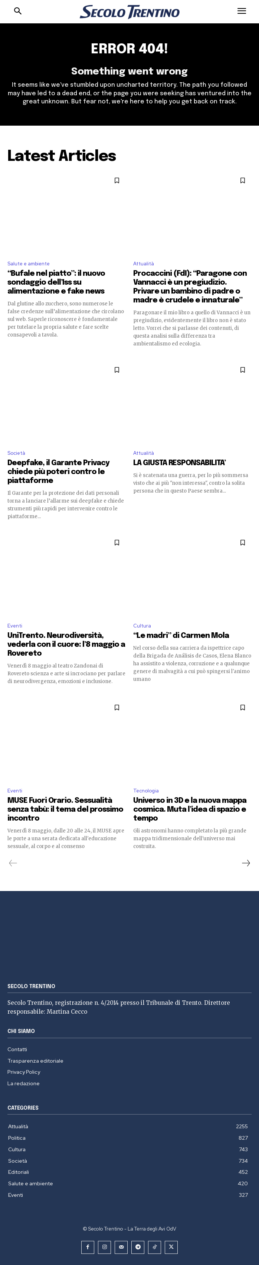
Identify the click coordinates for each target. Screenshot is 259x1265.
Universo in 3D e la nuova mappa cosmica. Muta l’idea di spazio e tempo (189, 809)
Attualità (143, 264)
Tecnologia (146, 791)
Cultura (142, 626)
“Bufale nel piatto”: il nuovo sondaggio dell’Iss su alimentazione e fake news (56, 282)
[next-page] (246, 863)
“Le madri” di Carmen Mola (181, 636)
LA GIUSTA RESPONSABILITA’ (179, 463)
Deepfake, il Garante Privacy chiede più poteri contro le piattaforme (58, 472)
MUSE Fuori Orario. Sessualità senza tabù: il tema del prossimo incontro (65, 809)
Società (16, 453)
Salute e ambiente (28, 264)
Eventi (14, 626)
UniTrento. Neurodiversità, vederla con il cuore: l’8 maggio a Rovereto (66, 645)
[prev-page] (13, 863)
